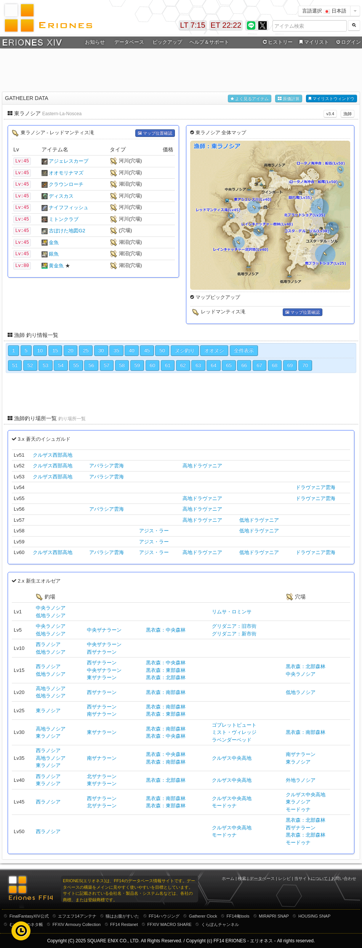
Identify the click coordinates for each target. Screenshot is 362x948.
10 (40, 350)
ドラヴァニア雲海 (315, 487)
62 (183, 365)
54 (60, 365)
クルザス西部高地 (52, 455)
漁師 (347, 113)
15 (55, 350)
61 (167, 365)
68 (274, 365)
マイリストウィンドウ (331, 98)
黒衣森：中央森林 (166, 630)
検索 (242, 878)
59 (137, 365)
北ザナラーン (102, 776)
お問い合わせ (343, 878)
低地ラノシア (51, 615)
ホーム (228, 878)
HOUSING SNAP (314, 916)
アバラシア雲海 (106, 465)
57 (106, 365)
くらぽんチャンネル (220, 924)
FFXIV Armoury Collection (77, 924)
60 (152, 365)
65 (228, 365)
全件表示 (244, 350)
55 (75, 365)
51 (15, 365)
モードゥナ (224, 805)
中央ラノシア (51, 608)
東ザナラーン (102, 677)
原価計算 (289, 98)
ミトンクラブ (63, 219)
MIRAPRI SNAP (274, 916)
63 (198, 365)
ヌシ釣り (185, 350)
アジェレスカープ (68, 161)
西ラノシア (48, 644)
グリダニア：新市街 (234, 634)
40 (131, 350)
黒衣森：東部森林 (166, 670)
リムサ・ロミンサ (231, 612)
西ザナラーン (102, 652)
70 (305, 365)
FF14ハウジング (164, 916)
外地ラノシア (301, 780)
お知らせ (95, 42)
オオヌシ (214, 350)
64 (213, 365)
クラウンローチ (66, 184)
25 (85, 350)
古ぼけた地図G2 (67, 230)
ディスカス (61, 196)
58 (122, 365)
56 (91, 365)
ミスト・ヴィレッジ (234, 732)
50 (162, 350)
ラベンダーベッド (231, 740)
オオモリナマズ (66, 173)
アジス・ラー (154, 531)
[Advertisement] (181, 69)
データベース (129, 42)
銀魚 (54, 254)
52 (30, 365)
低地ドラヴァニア (259, 520)
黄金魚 (56, 265)
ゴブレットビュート (234, 725)
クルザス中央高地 (231, 758)
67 (259, 365)
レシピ (284, 878)
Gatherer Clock (203, 916)
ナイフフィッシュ (68, 207)
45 (146, 350)
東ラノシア (48, 710)
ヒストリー (276, 42)
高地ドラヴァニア (202, 465)
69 (290, 365)
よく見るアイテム (250, 98)
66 (244, 365)
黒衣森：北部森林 (166, 677)
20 (70, 350)
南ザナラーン (102, 714)
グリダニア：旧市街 (234, 626)
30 (101, 350)
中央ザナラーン (104, 630)
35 (116, 350)
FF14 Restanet (124, 924)
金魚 (54, 242)
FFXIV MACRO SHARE (169, 924)
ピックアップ (167, 42)
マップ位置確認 (155, 133)
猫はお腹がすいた (122, 916)
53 (45, 365)
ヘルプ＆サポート (209, 42)
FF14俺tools (238, 916)
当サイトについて (311, 878)
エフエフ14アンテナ (77, 916)
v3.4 (330, 113)
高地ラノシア (51, 688)
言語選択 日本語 (324, 11)
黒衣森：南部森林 (166, 692)
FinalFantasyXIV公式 (29, 916)
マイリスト (313, 42)
